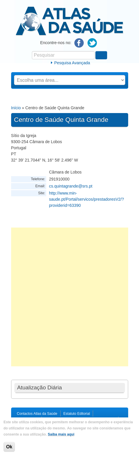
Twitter (92, 43)
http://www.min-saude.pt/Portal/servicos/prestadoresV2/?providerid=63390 (86, 199)
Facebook (79, 43)
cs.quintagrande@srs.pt (70, 186)
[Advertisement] (69, 297)
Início (16, 107)
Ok (9, 446)
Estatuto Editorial (77, 414)
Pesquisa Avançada (72, 62)
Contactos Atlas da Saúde (37, 414)
